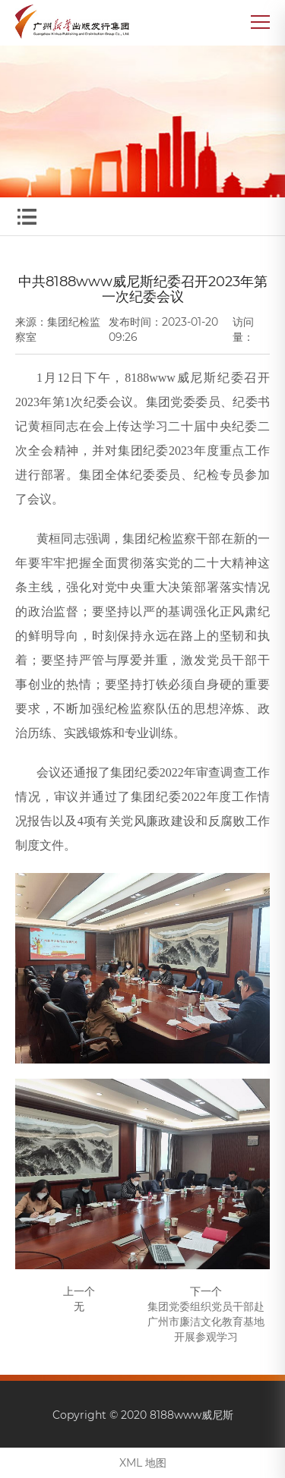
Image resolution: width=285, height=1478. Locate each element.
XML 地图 (142, 1463)
